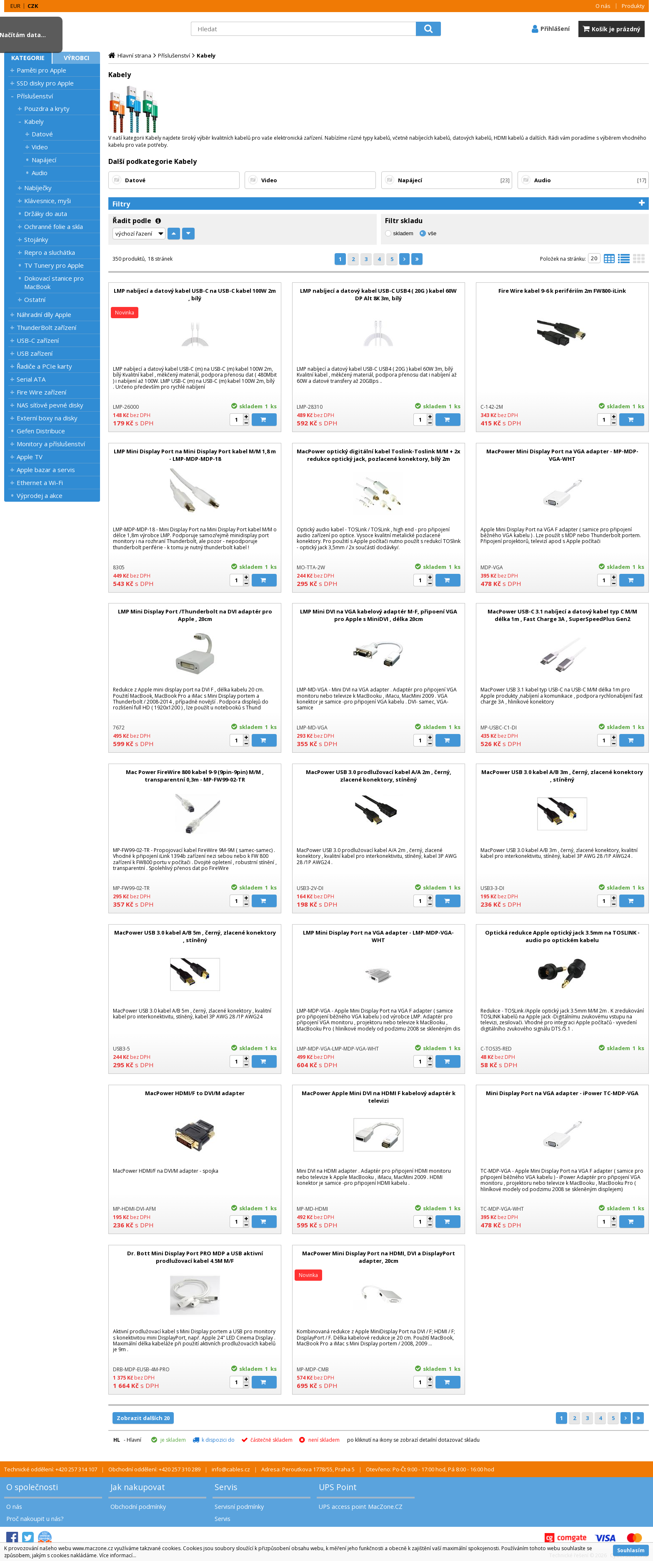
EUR (15, 6)
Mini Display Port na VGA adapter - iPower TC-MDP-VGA (562, 1093)
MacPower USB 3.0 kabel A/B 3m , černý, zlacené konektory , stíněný (562, 775)
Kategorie (28, 58)
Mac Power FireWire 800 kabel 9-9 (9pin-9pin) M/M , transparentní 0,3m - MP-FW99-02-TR (195, 775)
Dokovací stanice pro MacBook (54, 282)
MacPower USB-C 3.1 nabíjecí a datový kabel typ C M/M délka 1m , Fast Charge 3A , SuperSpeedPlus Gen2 (562, 615)
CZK (33, 6)
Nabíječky (38, 187)
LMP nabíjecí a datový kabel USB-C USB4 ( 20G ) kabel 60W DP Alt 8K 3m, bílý (378, 294)
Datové (42, 134)
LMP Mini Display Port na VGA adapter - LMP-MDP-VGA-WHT (378, 936)
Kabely (34, 121)
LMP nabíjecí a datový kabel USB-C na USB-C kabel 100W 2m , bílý (195, 294)
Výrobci (76, 58)
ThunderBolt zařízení (46, 327)
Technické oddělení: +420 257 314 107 (50, 1469)
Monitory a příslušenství (51, 444)
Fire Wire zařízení (41, 392)
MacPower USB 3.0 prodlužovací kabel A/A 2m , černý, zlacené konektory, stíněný (378, 775)
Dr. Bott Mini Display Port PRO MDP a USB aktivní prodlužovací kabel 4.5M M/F (195, 1256)
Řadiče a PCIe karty (44, 366)
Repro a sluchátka (49, 252)
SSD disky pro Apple (45, 83)
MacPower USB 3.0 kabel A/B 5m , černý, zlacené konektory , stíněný (195, 936)
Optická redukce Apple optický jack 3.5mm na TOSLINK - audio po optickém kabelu (562, 936)
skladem (403, 233)
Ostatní (34, 299)
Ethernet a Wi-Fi (40, 482)
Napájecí (44, 160)
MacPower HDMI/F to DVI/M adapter (195, 1093)
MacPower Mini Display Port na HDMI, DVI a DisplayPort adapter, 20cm (378, 1256)
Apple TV (30, 456)
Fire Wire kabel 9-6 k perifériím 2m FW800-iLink (562, 290)
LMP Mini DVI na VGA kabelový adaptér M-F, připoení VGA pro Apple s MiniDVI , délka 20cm (378, 615)
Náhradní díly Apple (44, 314)
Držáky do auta (45, 213)
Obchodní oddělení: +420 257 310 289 (154, 1469)
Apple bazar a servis (46, 469)
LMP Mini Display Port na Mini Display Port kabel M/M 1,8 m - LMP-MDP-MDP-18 (195, 455)
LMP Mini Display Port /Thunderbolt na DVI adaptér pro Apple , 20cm (195, 615)
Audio (40, 172)
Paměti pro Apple (41, 70)
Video (40, 147)
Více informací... (117, 1555)
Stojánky (36, 239)
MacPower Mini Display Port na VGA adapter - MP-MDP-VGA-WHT (562, 455)
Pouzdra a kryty (47, 108)
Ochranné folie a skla (53, 226)
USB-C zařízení (38, 340)
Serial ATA (31, 379)
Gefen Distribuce (41, 431)
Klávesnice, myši (47, 200)
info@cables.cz (231, 1469)
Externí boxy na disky (47, 418)
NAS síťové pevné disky (50, 405)
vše (432, 233)
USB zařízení (35, 353)
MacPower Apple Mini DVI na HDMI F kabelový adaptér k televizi (378, 1096)
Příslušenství (35, 96)
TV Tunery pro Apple (54, 265)
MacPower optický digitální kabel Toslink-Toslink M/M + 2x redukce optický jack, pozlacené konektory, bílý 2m (378, 455)
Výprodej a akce (40, 495)
